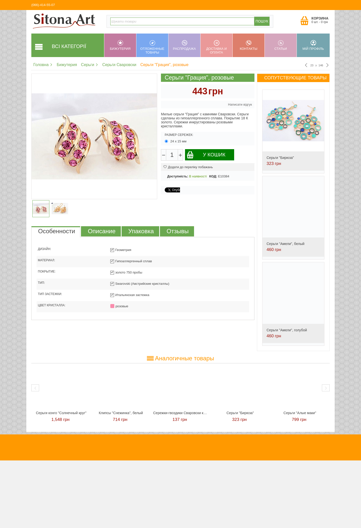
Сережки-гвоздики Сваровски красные (180, 413)
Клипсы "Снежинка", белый (121, 413)
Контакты (248, 45)
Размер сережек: (179, 135)
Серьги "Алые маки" (300, 413)
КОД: (213, 176)
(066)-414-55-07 (43, 5)
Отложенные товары (152, 47)
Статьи (280, 45)
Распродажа (184, 45)
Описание (101, 231)
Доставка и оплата (216, 47)
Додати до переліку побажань (188, 167)
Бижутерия (120, 45)
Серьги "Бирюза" (280, 158)
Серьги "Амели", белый (285, 244)
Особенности (56, 231)
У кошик (206, 154)
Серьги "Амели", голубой (286, 330)
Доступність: (177, 176)
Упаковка (141, 231)
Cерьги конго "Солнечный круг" (61, 413)
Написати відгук (240, 104)
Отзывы (178, 231)
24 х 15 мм (176, 141)
